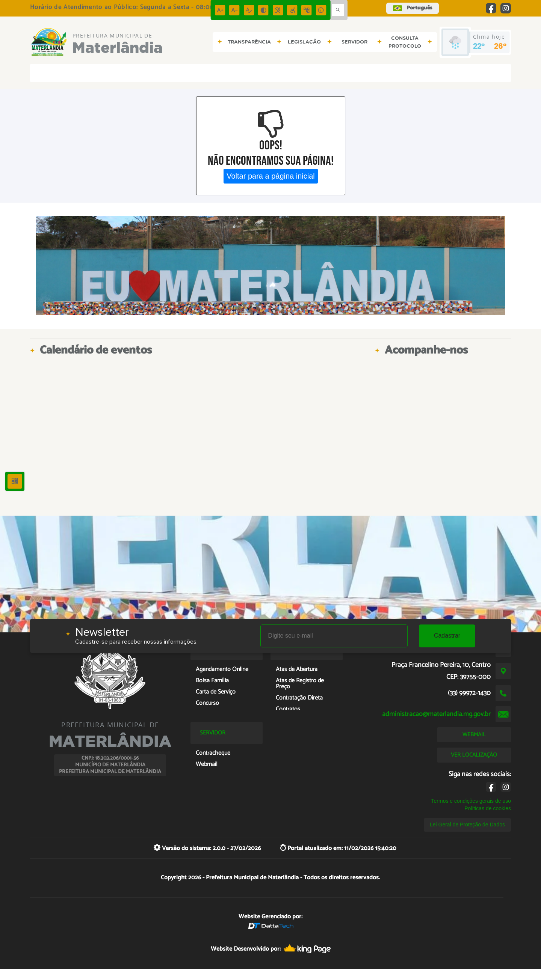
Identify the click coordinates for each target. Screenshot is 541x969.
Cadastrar (447, 635)
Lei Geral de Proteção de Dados (467, 825)
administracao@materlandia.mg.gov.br (436, 714)
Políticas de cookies (487, 808)
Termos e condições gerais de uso (471, 801)
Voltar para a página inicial (271, 176)
